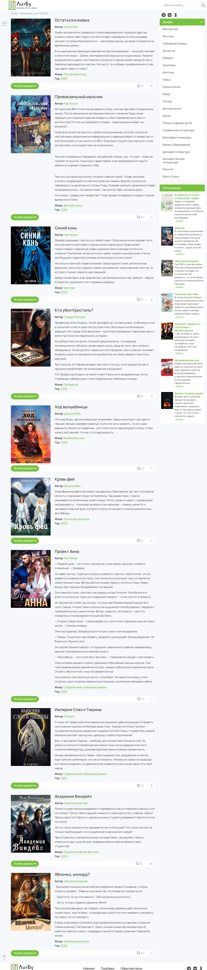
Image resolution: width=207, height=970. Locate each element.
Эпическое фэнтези (77, 519)
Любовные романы (175, 43)
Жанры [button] (183, 22)
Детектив (169, 51)
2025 (64, 78)
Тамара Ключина (74, 317)
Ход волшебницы (71, 407)
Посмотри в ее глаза (186, 294)
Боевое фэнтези (74, 438)
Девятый (179, 228)
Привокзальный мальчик (79, 96)
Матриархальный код (186, 360)
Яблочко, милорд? (72, 874)
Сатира (167, 101)
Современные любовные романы (85, 687)
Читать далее (23, 86)
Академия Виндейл (73, 796)
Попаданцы (71, 384)
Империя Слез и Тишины (78, 709)
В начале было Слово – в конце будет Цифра (187, 196)
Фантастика (170, 29)
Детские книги (73, 205)
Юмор (166, 94)
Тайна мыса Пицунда (186, 261)
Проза (167, 116)
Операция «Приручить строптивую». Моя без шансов (187, 327)
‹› (179, 221)
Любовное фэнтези (76, 941)
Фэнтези (168, 36)
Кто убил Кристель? (74, 310)
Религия (168, 169)
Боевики (168, 58)
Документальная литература (173, 160)
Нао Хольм (71, 103)
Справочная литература (178, 130)
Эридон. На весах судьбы (188, 393)
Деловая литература (176, 152)
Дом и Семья (171, 176)
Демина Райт (72, 414)
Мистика (69, 288)
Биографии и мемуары (177, 137)
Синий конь (66, 228)
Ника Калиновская (75, 803)
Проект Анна (67, 551)
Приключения (171, 87)
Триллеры (169, 65)
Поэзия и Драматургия (177, 123)
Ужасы (167, 80)
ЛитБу (14, 13)
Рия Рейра (70, 558)
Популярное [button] (172, 188)
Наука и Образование (176, 145)
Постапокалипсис (75, 74)
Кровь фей (65, 479)
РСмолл (69, 716)
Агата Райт (71, 27)
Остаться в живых (72, 20)
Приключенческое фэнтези (81, 852)
